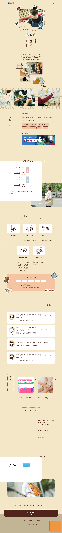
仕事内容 (23, 522)
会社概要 (16, 522)
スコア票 (25, 526)
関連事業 (45, 522)
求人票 (29, 526)
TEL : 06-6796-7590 (54, 525)
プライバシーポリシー (35, 526)
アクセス (38, 522)
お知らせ (31, 522)
